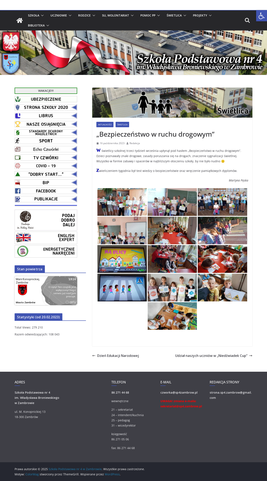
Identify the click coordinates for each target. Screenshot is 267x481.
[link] (261, 15)
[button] (41, 15)
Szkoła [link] (33, 15)
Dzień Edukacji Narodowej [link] (115, 355)
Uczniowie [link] (58, 15)
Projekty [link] (200, 15)
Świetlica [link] (174, 15)
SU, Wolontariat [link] (115, 15)
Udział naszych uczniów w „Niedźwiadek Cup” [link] (213, 355)
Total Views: (23, 327)
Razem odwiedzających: (32, 334)
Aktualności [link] (105, 124)
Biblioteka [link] (36, 25)
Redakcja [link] (135, 143)
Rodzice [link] (84, 15)
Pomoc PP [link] (147, 15)
